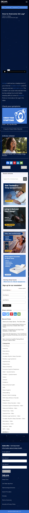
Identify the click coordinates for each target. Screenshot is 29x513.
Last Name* (5, 464)
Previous (6, 167)
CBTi (4, 387)
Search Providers (6, 492)
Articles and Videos (23, 7)
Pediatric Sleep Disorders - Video (11, 403)
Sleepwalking (6, 392)
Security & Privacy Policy (8, 504)
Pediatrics (5, 382)
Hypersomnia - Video (8, 413)
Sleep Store (5, 479)
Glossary (4, 496)
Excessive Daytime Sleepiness (11, 369)
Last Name (6, 300)
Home (4, 16)
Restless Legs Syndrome (9, 359)
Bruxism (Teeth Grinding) (9, 395)
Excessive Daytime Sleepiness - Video (13, 405)
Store (3, 7)
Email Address (7, 290)
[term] (12, 129)
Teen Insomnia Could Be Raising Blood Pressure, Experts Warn (13, 339)
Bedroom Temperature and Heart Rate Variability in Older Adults (13, 330)
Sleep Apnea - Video (8, 424)
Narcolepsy (6, 353)
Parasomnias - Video (8, 411)
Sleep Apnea (6, 351)
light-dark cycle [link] (18, 88)
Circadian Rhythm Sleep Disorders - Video (14, 418)
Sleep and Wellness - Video (10, 408)
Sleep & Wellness (7, 366)
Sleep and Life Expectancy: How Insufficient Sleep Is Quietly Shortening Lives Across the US (15, 335)
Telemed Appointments (8, 487)
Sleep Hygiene (7, 390)
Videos (9, 16)
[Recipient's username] (13, 179)
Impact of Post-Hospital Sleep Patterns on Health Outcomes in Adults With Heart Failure (14, 326)
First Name (6, 295)
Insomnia (5, 348)
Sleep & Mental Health (9, 385)
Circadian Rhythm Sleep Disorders (12, 356)
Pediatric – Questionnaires (10, 374)
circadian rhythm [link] (16, 86)
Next (24, 167)
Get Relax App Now (7, 483)
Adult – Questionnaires (9, 372)
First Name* (5, 458)
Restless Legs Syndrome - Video (11, 416)
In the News (6, 346)
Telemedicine (15, 7)
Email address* (6, 452)
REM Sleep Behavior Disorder (11, 398)
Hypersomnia (6, 361)
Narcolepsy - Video (8, 421)
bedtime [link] (21, 95)
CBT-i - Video (6, 429)
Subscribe (6, 471)
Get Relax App (8, 7)
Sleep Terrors (6, 400)
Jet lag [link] (4, 83)
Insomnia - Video (7, 426)
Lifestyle (5, 379)
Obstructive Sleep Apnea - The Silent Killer (14, 321)
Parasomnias (6, 364)
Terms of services (7, 500)
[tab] (14, 129)
